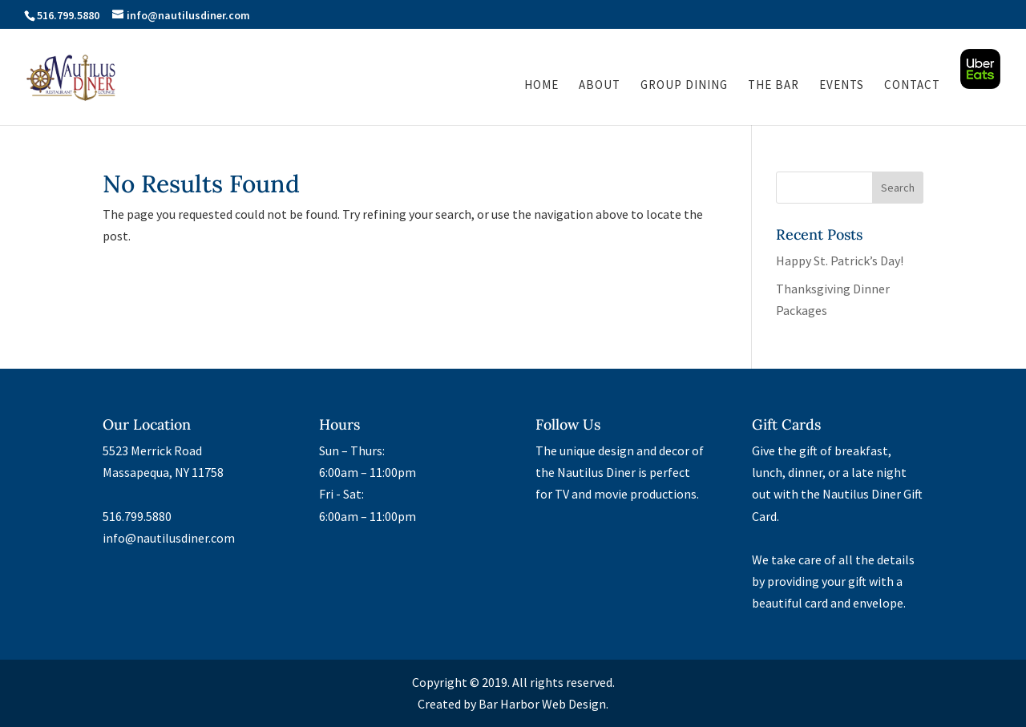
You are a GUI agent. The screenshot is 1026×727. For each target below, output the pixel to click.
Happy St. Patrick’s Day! (839, 260)
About (599, 85)
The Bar (773, 85)
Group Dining (684, 85)
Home (541, 85)
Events (841, 85)
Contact (912, 85)
